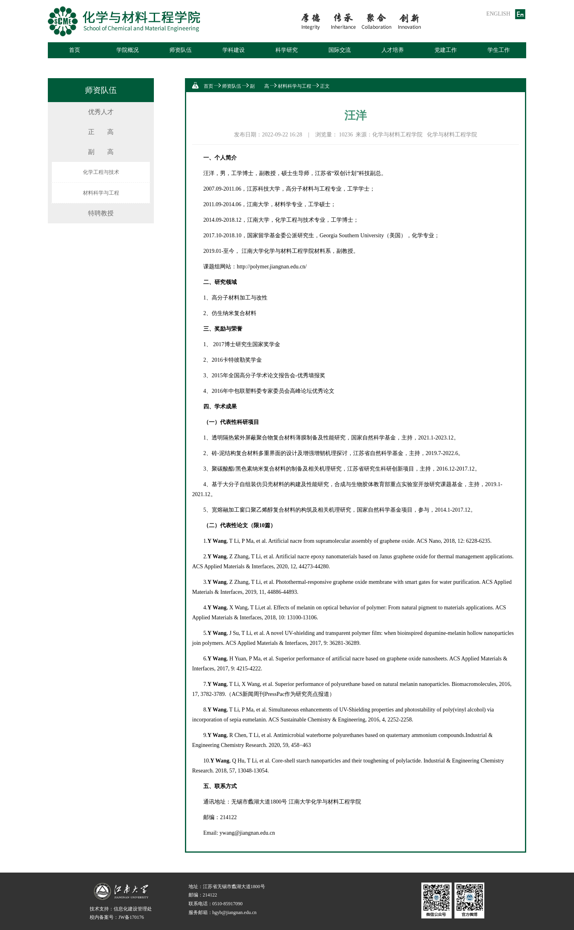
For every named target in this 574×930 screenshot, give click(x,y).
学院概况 (127, 50)
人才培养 (392, 50)
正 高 (101, 131)
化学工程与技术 (101, 172)
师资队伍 (180, 50)
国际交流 (339, 50)
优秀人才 (101, 111)
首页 (74, 50)
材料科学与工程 (101, 193)
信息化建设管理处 (133, 909)
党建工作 (445, 50)
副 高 (101, 151)
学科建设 (233, 50)
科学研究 (286, 50)
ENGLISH (498, 14)
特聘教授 (101, 213)
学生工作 (499, 50)
